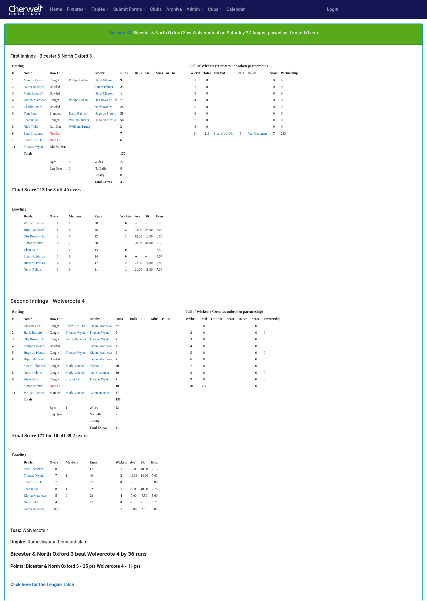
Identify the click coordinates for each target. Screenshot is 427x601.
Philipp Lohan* (34, 346)
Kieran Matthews (35, 100)
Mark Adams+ (75, 366)
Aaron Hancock (34, 87)
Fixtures (75, 9)
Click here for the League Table (42, 584)
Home (56, 9)
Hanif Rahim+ (78, 113)
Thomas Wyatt (33, 146)
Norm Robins (103, 107)
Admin (193, 9)
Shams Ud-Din (223, 133)
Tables (98, 9)
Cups (213, 9)
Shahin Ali (31, 120)
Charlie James (33, 107)
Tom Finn (30, 113)
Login (332, 9)
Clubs (156, 9)
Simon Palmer (103, 87)
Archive (174, 9)
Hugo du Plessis (105, 113)
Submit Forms (127, 9)
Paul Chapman (33, 133)
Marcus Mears (33, 80)
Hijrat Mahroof (104, 80)
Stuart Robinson (34, 256)
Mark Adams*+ (34, 93)
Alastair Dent (32, 326)
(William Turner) (80, 126)
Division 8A (120, 33)
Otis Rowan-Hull (105, 100)
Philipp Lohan (78, 80)
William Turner (79, 120)
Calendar (236, 9)
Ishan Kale (31, 250)
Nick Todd (31, 126)
